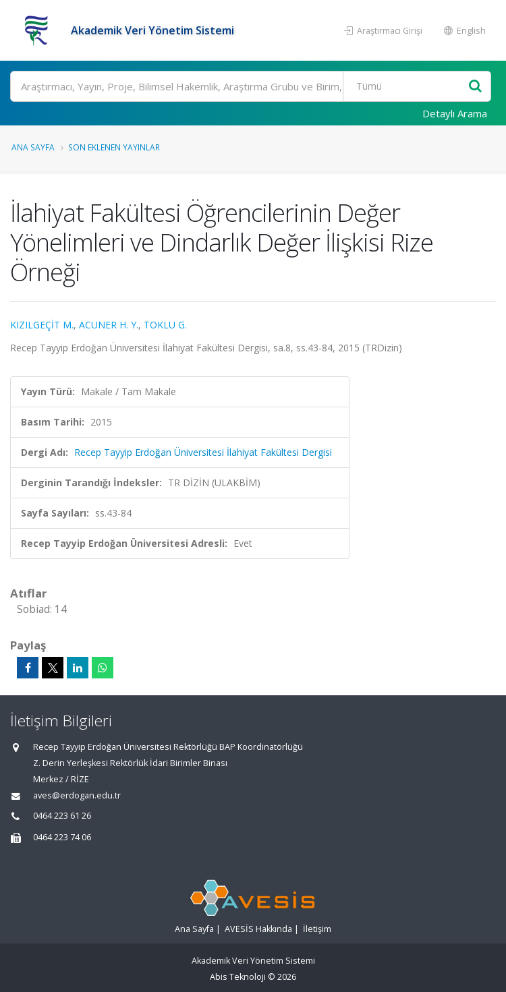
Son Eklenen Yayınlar (114, 147)
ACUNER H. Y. (108, 324)
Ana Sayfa (33, 147)
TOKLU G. (165, 324)
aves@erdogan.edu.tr (77, 795)
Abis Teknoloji (238, 977)
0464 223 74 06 (62, 837)
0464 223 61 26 (62, 815)
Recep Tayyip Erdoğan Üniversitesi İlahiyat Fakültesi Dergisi (203, 452)
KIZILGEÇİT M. (42, 324)
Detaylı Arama (454, 113)
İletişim (317, 929)
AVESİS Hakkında (258, 929)
